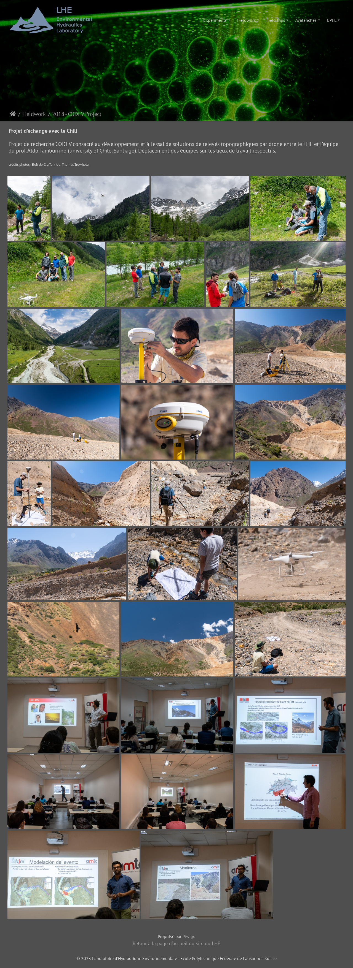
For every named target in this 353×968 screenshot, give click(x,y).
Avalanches (306, 20)
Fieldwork (246, 20)
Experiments (215, 20)
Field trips (275, 20)
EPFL (331, 20)
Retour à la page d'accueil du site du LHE (176, 943)
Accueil (13, 114)
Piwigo (189, 936)
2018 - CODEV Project (76, 114)
